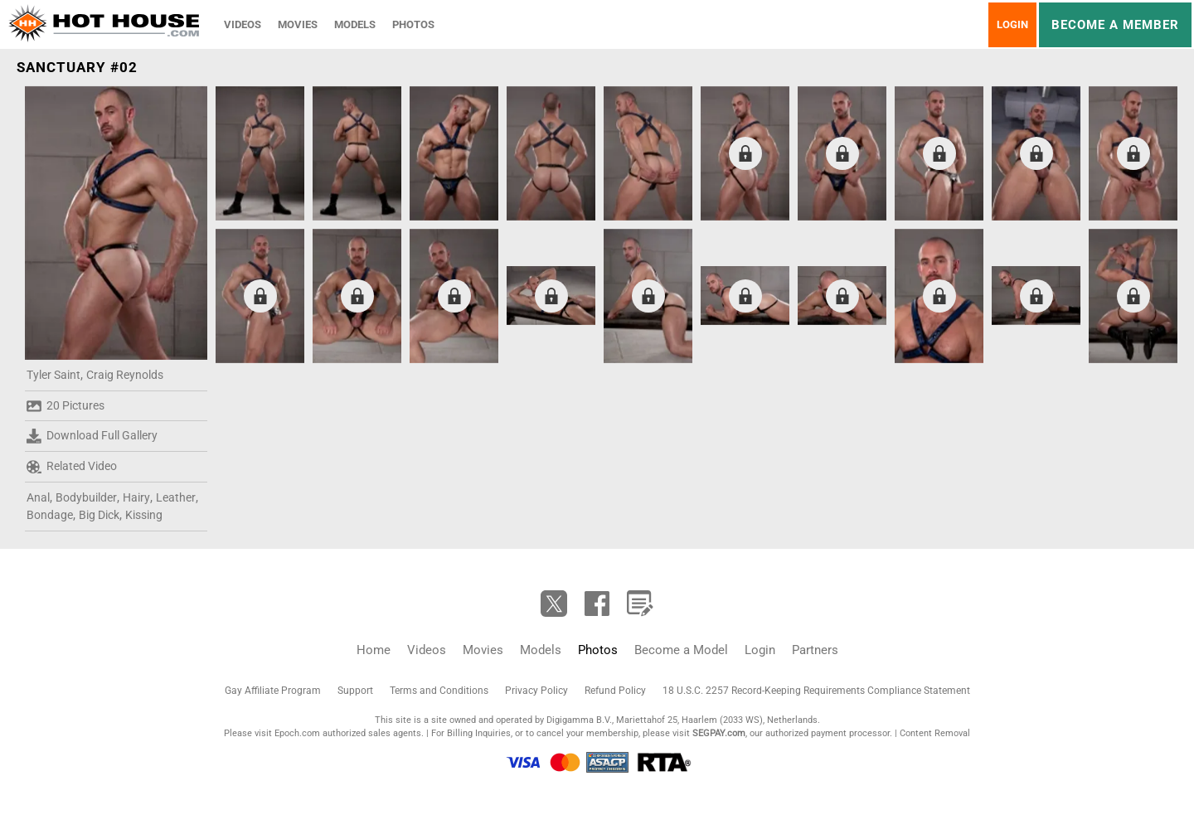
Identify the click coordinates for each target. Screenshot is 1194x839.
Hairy (136, 497)
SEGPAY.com (718, 733)
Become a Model (681, 650)
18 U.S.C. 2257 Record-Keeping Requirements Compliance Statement (816, 690)
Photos (413, 24)
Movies (298, 24)
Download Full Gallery (92, 436)
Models (355, 24)
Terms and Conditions (439, 690)
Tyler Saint (53, 374)
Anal (38, 497)
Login (1012, 24)
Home (374, 650)
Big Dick (99, 514)
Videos (242, 24)
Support (355, 690)
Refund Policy (615, 690)
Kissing (144, 514)
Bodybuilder (86, 497)
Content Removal (935, 733)
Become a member (1115, 24)
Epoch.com (297, 733)
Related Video (72, 466)
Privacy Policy (536, 690)
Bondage (50, 514)
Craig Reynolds (124, 374)
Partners (815, 650)
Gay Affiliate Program (273, 690)
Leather (176, 497)
